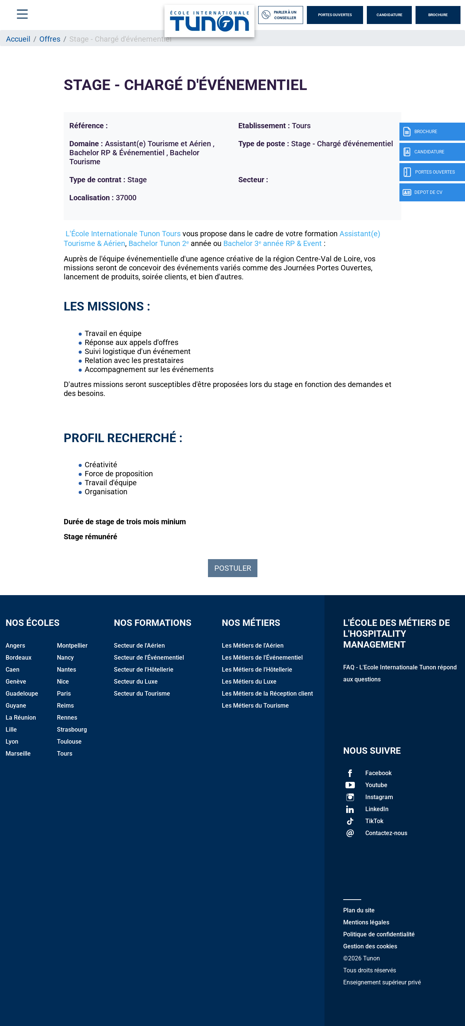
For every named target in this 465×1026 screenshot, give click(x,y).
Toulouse (69, 741)
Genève (16, 681)
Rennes (67, 717)
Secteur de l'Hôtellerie (143, 669)
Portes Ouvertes (335, 15)
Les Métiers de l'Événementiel (262, 657)
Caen (12, 669)
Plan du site (359, 910)
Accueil (18, 39)
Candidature (389, 15)
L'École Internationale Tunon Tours (122, 233)
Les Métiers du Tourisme (255, 705)
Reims (65, 705)
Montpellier (72, 645)
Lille (11, 729)
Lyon (12, 741)
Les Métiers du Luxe (249, 681)
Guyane (16, 705)
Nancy (65, 657)
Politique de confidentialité (379, 934)
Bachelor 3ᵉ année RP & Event (272, 243)
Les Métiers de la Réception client (267, 693)
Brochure (438, 15)
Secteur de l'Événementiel (149, 657)
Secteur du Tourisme (142, 693)
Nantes (66, 669)
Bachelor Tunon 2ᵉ (159, 243)
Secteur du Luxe (136, 681)
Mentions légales (366, 922)
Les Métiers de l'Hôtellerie (257, 669)
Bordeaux (18, 657)
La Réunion (21, 717)
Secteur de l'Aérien (139, 645)
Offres (49, 39)
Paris (64, 693)
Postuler (232, 568)
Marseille (18, 753)
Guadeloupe (22, 693)
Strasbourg (72, 729)
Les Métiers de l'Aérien (253, 645)
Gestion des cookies (370, 946)
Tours (64, 753)
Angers (15, 645)
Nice (63, 681)
